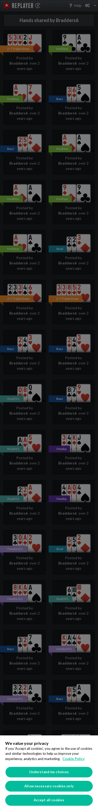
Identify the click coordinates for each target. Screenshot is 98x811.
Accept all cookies (49, 800)
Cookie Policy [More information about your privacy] (73, 759)
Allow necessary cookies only (49, 786)
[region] (49, 773)
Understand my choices (49, 772)
